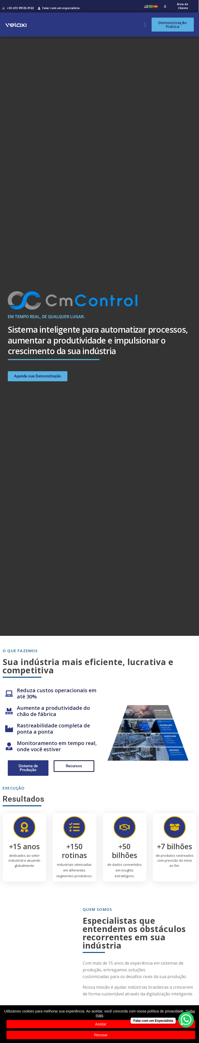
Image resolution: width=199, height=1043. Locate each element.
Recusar (101, 1035)
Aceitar (100, 1024)
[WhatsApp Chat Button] (186, 1019)
